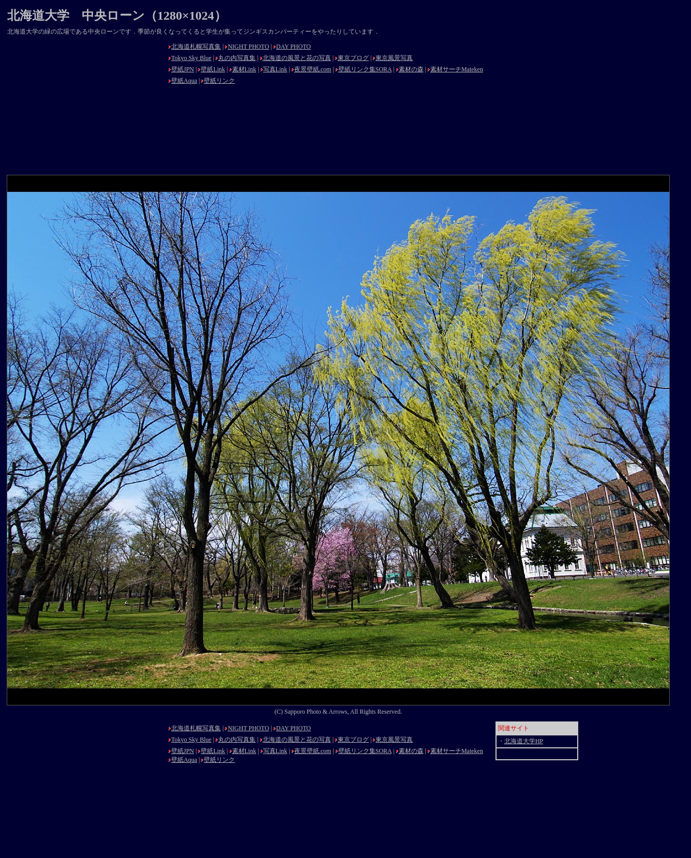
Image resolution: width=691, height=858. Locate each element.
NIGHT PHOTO (248, 46)
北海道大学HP (523, 741)
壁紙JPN (182, 69)
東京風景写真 (394, 58)
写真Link (275, 69)
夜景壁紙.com (313, 69)
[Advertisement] (84, 104)
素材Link (244, 69)
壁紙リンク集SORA (365, 69)
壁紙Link (213, 69)
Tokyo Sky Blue (191, 58)
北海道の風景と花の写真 (297, 58)
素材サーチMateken (456, 69)
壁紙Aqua (184, 80)
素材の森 (411, 69)
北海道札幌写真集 (196, 46)
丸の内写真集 (237, 58)
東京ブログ (353, 58)
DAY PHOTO (293, 46)
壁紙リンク (219, 80)
